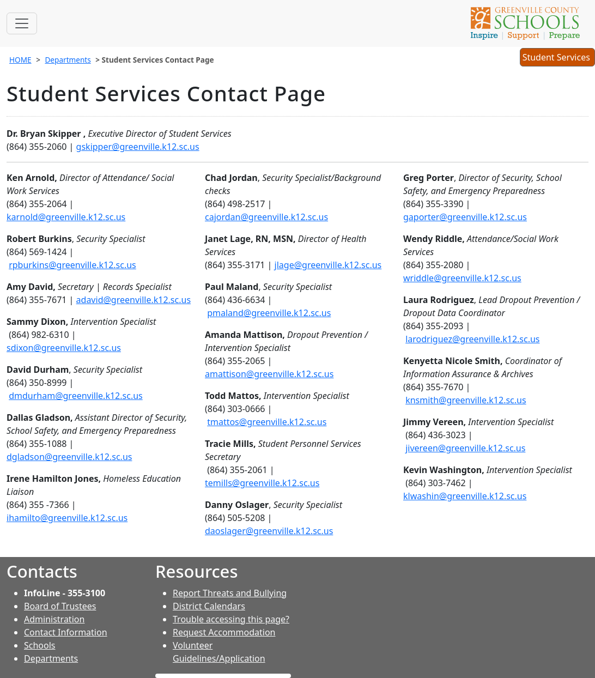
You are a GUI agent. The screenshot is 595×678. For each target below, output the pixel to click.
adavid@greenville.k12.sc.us (133, 300)
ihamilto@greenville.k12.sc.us (67, 518)
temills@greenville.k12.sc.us (262, 483)
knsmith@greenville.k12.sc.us (465, 400)
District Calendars (209, 606)
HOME (20, 60)
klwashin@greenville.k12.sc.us (464, 496)
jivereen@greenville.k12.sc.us (465, 448)
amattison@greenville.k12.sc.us (269, 374)
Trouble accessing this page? (231, 619)
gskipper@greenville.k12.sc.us (137, 147)
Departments (67, 60)
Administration (54, 619)
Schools (40, 645)
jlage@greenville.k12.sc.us (328, 265)
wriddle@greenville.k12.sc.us (462, 278)
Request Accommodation (224, 632)
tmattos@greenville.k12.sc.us (266, 422)
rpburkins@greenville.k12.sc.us (72, 265)
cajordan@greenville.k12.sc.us (266, 217)
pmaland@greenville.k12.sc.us (269, 313)
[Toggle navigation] (22, 23)
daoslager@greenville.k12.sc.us (269, 531)
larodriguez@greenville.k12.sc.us (472, 339)
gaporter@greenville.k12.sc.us (465, 217)
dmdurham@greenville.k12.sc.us (76, 396)
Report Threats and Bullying (230, 593)
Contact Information (65, 632)
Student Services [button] (557, 58)
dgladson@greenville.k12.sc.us (69, 457)
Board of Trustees (60, 606)
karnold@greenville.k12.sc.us (66, 217)
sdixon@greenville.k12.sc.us (64, 348)
